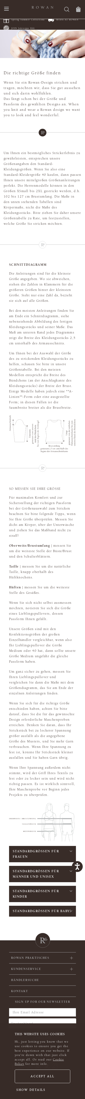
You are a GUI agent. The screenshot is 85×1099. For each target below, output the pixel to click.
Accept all (42, 1076)
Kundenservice (26, 969)
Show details (31, 1090)
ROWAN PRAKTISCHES (30, 957)
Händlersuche (25, 980)
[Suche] (67, 10)
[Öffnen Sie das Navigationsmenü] (6, 9)
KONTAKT (19, 991)
